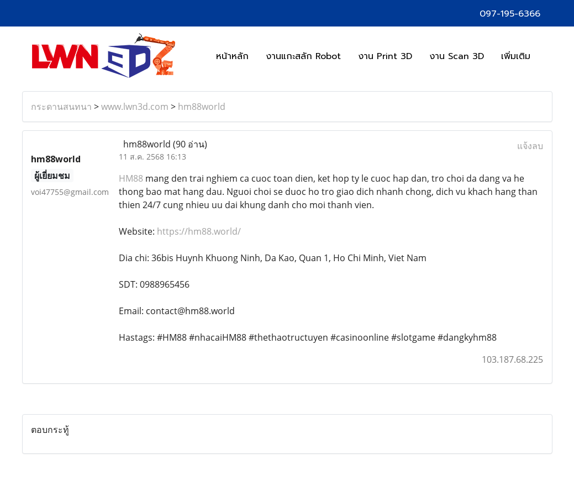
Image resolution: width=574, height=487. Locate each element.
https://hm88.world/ (199, 231)
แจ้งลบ (530, 146)
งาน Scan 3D (456, 56)
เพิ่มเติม (515, 56)
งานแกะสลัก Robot (303, 56)
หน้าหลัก (232, 56)
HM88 (131, 178)
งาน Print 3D (385, 56)
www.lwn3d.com (134, 106)
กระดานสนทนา (61, 106)
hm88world (201, 106)
